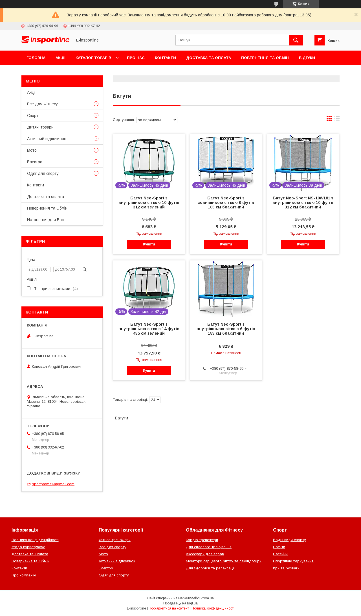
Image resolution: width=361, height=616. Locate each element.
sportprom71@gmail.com (53, 484)
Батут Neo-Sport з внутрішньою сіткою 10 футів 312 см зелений (148, 202)
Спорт (32, 115)
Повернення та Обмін (265, 58)
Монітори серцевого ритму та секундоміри (223, 561)
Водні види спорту (289, 540)
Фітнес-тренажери (115, 540)
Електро (34, 162)
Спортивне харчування (293, 561)
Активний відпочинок (46, 138)
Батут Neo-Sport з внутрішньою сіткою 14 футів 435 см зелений (148, 329)
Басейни (280, 554)
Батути (279, 547)
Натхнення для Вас (45, 219)
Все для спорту (112, 547)
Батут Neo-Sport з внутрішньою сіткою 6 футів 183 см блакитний (226, 329)
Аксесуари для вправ (205, 554)
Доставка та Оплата (30, 554)
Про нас (136, 58)
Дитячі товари (40, 127)
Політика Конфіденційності (35, 540)
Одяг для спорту (43, 173)
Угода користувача (28, 547)
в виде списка (337, 120)
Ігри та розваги (286, 568)
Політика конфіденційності (212, 608)
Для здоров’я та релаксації (210, 568)
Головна (36, 58)
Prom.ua (207, 598)
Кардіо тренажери (202, 540)
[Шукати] (296, 40)
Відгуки (307, 58)
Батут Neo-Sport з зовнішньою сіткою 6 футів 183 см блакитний (226, 202)
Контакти (165, 58)
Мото (32, 150)
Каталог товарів (93, 58)
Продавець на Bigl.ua (180, 603)
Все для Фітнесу (42, 104)
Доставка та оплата (208, 58)
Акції (60, 58)
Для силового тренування (209, 547)
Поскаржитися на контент (169, 608)
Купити (149, 244)
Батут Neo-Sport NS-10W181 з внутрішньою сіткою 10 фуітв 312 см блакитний (302, 202)
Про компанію (24, 575)
